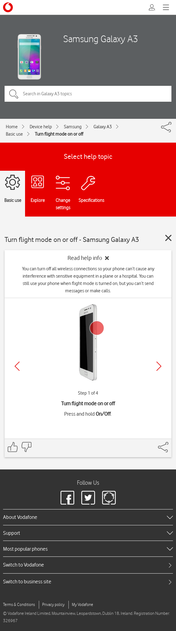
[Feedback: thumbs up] (13, 447)
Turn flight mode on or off (59, 134)
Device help (41, 126)
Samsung (73, 126)
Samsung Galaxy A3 (100, 38)
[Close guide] (168, 238)
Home (12, 126)
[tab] (88, 564)
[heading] (88, 517)
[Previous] (17, 366)
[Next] (158, 366)
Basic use (14, 134)
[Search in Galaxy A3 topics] (88, 94)
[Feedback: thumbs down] (26, 447)
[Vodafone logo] (8, 7)
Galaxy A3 (103, 126)
